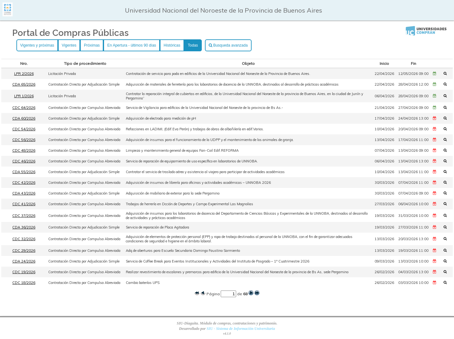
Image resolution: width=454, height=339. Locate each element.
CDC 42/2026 (23, 182)
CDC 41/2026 (23, 204)
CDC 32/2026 (23, 239)
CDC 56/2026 (23, 140)
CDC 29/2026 (23, 250)
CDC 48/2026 (23, 150)
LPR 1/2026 (24, 96)
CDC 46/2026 (23, 161)
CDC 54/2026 (23, 129)
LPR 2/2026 (24, 73)
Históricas (172, 45)
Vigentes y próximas (37, 45)
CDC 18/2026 (23, 282)
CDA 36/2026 (23, 227)
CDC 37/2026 (23, 215)
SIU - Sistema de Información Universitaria (241, 328)
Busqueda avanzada (228, 45)
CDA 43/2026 (23, 193)
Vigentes (69, 45)
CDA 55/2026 (23, 172)
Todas (193, 45)
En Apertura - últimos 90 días (131, 45)
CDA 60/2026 (23, 118)
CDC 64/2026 (23, 107)
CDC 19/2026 (23, 272)
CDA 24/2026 (23, 261)
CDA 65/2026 (23, 84)
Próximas (92, 45)
